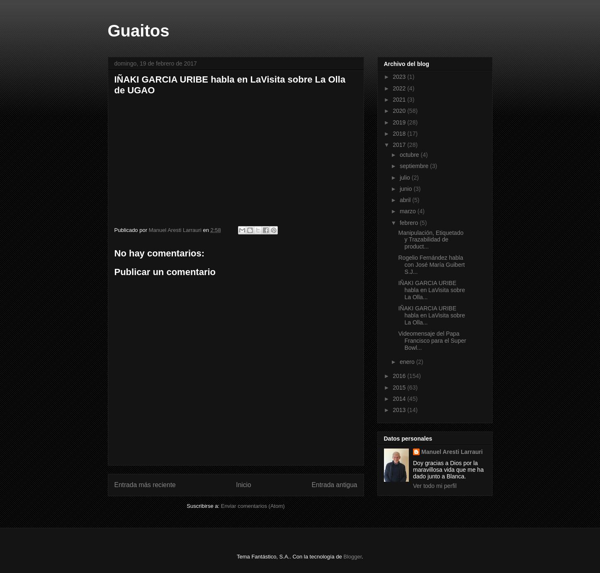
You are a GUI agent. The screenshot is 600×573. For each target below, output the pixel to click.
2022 (400, 88)
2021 (400, 99)
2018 (400, 133)
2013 (400, 410)
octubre (410, 154)
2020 (400, 110)
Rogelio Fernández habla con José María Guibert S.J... (431, 264)
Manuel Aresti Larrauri (452, 452)
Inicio (243, 484)
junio (406, 188)
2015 (400, 387)
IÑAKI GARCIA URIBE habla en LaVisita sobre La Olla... (431, 290)
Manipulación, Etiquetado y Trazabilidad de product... (430, 239)
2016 (400, 376)
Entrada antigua (334, 484)
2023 (400, 76)
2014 (400, 398)
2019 (400, 122)
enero (408, 361)
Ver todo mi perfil (435, 486)
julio (406, 177)
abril (406, 200)
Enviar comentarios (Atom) (253, 506)
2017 (400, 144)
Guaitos (139, 31)
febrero (410, 222)
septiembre (415, 166)
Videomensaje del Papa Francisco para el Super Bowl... (432, 340)
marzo (409, 211)
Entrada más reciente (145, 484)
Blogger (352, 556)
